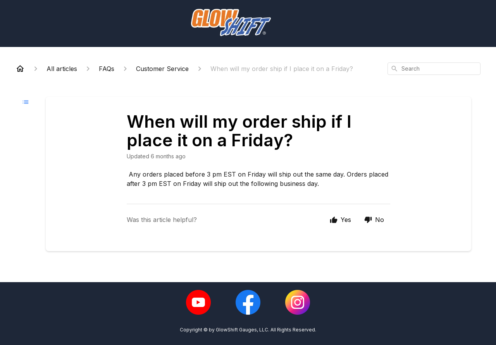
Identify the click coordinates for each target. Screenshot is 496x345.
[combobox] (434, 68)
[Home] (20, 68)
